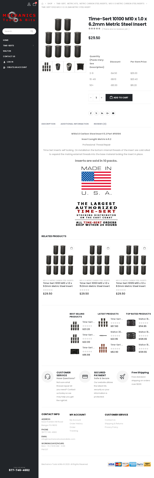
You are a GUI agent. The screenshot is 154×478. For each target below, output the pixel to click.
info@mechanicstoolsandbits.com (58, 440)
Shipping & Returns (114, 423)
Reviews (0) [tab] (100, 123)
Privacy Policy (111, 427)
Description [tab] (48, 123)
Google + (107, 113)
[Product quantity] (96, 97)
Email (113, 113)
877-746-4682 (19, 470)
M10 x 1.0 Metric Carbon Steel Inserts (58, 280)
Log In (8, 62)
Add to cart (121, 97)
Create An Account (15, 67)
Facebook (90, 113)
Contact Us (9, 56)
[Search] (32, 31)
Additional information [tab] (75, 123)
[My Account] (29, 4)
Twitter (96, 113)
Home (5, 40)
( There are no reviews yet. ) (115, 29)
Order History (76, 423)
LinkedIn (102, 113)
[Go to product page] (60, 260)
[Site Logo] (19, 17)
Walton (7, 51)
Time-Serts (8, 45)
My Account (75, 420)
